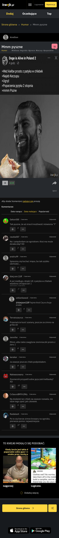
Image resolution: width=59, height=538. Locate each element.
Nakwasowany (16, 374)
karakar (13, 357)
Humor (25, 24)
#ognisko (24, 50)
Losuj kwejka (54, 509)
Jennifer (14, 337)
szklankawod (22, 298)
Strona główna (9, 24)
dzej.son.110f (16, 276)
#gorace (31, 50)
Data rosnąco (16, 211)
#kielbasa (15, 50)
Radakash (14, 414)
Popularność (44, 211)
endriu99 (14, 256)
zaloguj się (28, 201)
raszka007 (14, 237)
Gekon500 (14, 219)
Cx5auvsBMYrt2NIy (19, 394)
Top (49, 13)
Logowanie (38, 4)
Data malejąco (30, 211)
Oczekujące (29, 13)
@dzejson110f (22, 302)
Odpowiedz (52, 219)
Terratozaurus (16, 317)
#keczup (39, 50)
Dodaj (9, 13)
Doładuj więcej (29, 492)
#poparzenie (48, 50)
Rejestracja (50, 4)
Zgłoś (54, 191)
